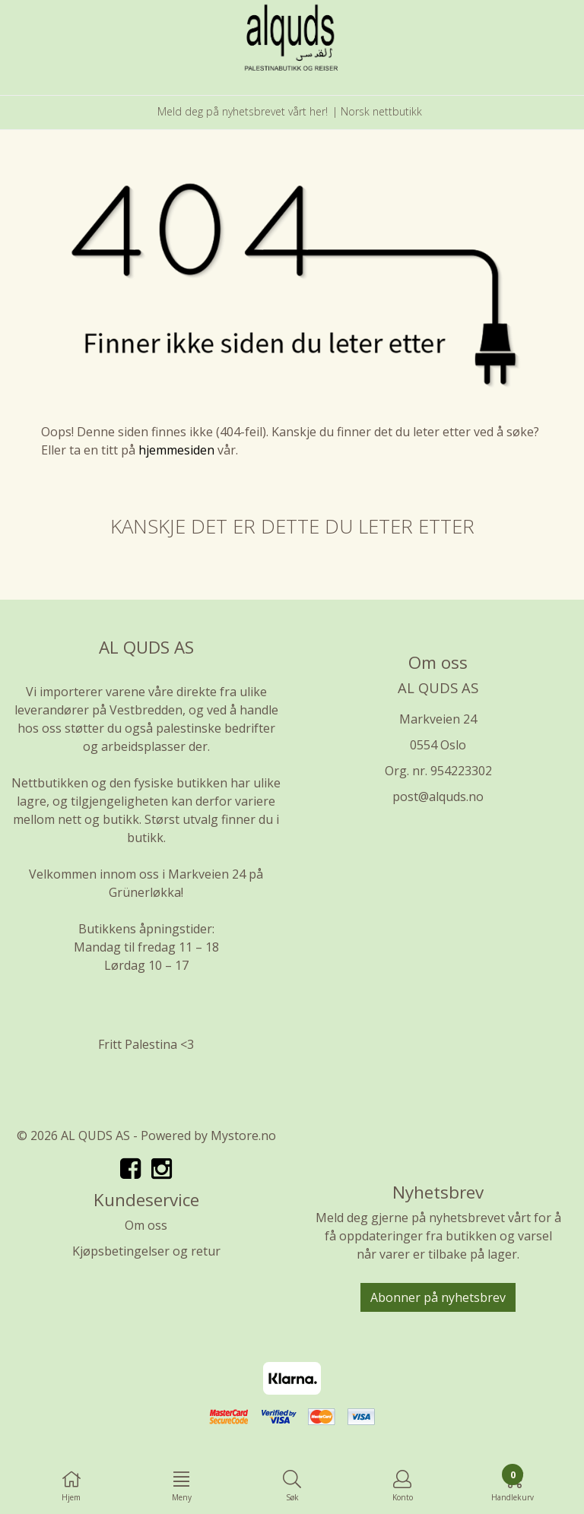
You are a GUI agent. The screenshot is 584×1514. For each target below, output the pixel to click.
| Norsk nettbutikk (377, 111)
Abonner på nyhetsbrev (438, 1297)
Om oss (146, 1225)
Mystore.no (243, 1135)
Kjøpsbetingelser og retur (146, 1251)
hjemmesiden (176, 450)
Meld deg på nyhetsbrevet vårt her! (242, 111)
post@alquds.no (438, 796)
